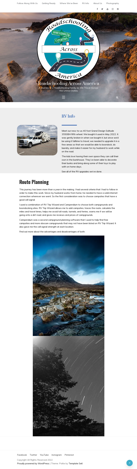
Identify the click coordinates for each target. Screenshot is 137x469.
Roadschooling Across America (68, 83)
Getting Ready (48, 3)
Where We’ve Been (69, 3)
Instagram (57, 455)
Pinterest (69, 455)
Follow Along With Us (27, 3)
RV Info (85, 3)
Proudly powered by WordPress (33, 463)
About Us (97, 3)
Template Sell (75, 463)
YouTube (44, 455)
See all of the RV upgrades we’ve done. (82, 171)
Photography (112, 3)
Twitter (33, 455)
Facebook (22, 455)
